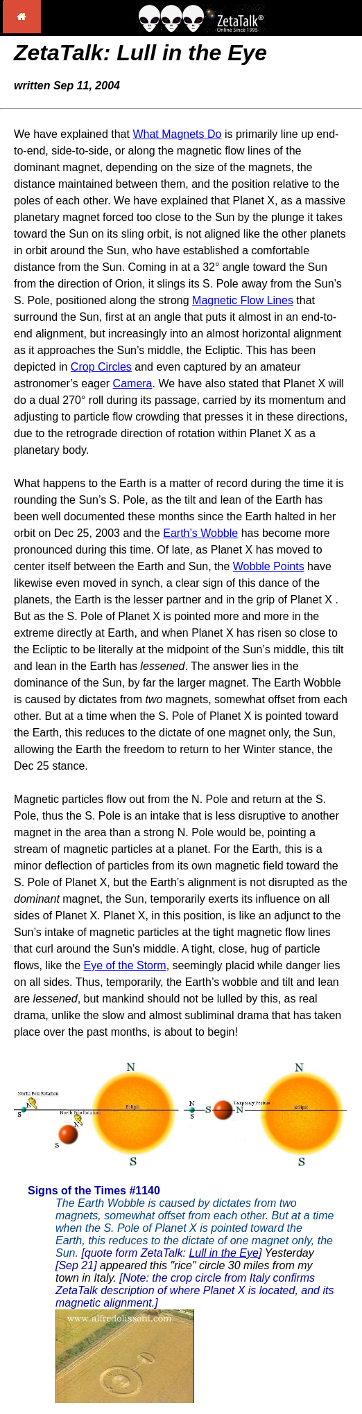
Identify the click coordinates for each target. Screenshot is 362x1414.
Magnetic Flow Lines (242, 300)
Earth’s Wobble (200, 533)
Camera (133, 383)
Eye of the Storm (124, 965)
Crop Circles (101, 367)
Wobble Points (268, 566)
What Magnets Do (176, 134)
